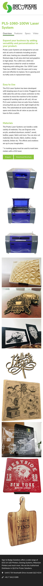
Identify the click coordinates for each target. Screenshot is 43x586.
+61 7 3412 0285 (11, 577)
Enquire (8, 157)
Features (18, 33)
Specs (27, 33)
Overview (7, 33)
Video (35, 33)
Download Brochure (24, 157)
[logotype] (20, 7)
